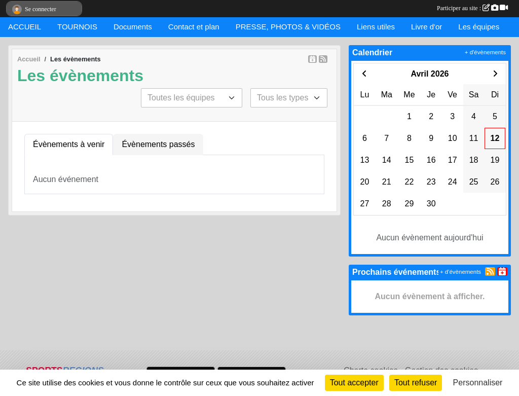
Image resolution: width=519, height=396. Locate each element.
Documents (133, 26)
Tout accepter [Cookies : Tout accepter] (354, 382)
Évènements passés (158, 144)
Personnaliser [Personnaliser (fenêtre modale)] (478, 382)
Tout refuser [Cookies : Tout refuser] (415, 382)
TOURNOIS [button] (77, 26)
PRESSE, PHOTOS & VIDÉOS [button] (288, 26)
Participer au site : (472, 8)
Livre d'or (426, 26)
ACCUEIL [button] (24, 26)
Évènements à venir (68, 144)
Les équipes (478, 26)
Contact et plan (193, 26)
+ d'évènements (485, 52)
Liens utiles (376, 26)
